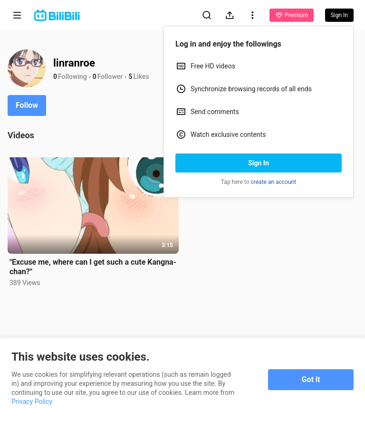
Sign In (258, 163)
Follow (27, 105)
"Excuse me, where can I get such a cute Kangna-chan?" (93, 267)
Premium (291, 15)
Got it (311, 379)
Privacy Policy (31, 401)
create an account (274, 182)
